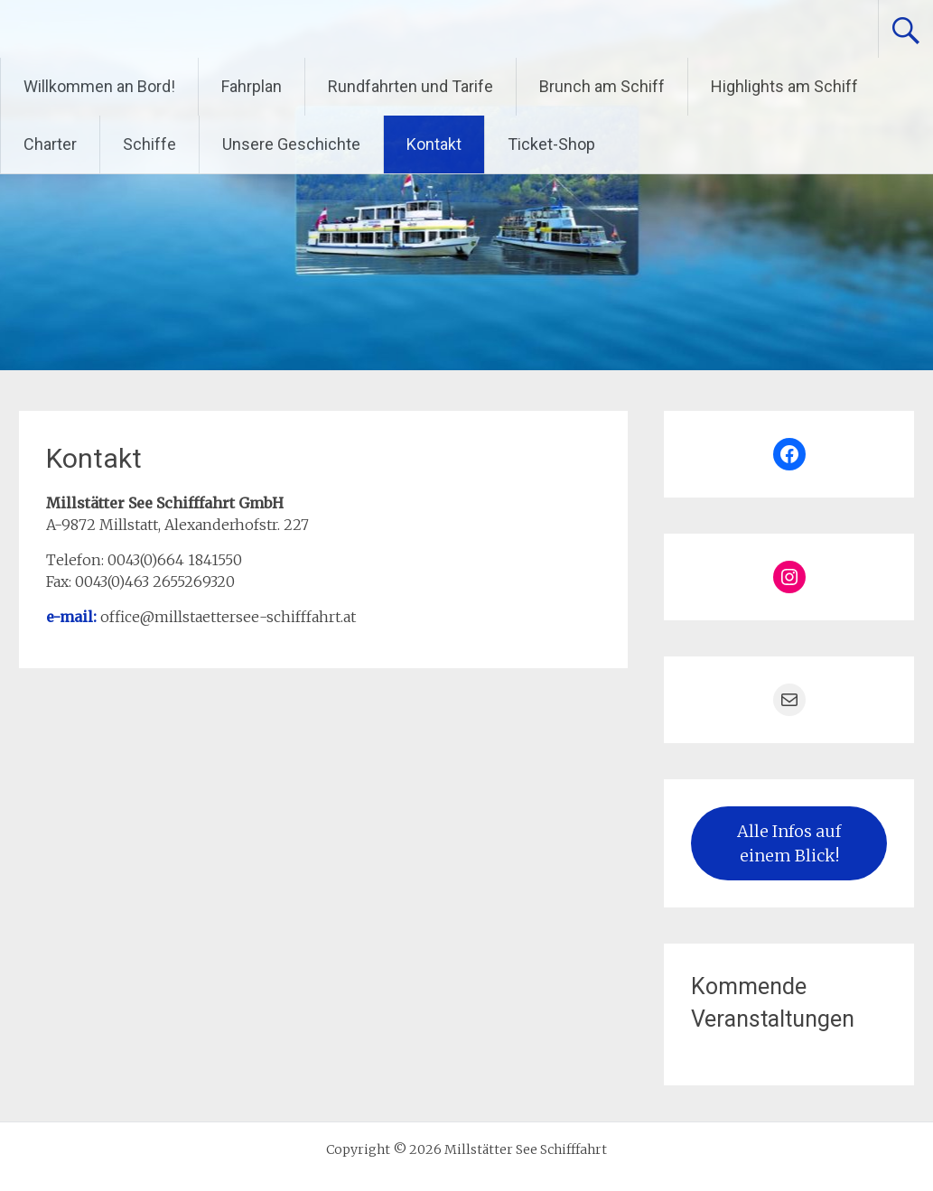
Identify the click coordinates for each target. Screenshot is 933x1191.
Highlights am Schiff (784, 86)
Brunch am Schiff (602, 86)
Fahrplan (251, 86)
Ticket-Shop (551, 144)
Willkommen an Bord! (99, 86)
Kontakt (434, 144)
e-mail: (73, 617)
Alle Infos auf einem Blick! (789, 843)
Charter (50, 144)
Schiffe (149, 144)
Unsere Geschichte (291, 144)
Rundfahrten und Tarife (410, 86)
